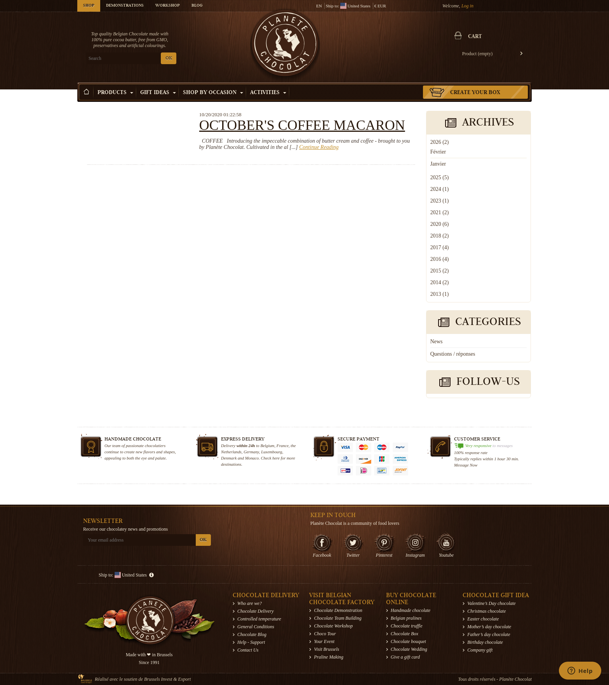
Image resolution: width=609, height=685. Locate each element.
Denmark (229, 458)
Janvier (438, 164)
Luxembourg (271, 451)
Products (115, 93)
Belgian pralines (406, 618)
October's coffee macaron (302, 125)
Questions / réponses (452, 354)
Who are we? (249, 603)
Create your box (475, 93)
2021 (439, 212)
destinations (231, 464)
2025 (439, 177)
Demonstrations (125, 5)
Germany (251, 451)
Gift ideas (158, 93)
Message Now (465, 465)
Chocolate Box (404, 633)
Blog (196, 5)
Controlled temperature (259, 619)
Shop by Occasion (213, 93)
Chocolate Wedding (409, 649)
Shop (88, 5)
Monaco (252, 458)
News (436, 341)
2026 (439, 142)
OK (168, 58)
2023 (439, 201)
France (283, 445)
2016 (439, 259)
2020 (439, 224)
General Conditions (255, 626)
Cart (475, 37)
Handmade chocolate (410, 610)
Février (438, 152)
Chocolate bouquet (408, 641)
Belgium (267, 445)
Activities (268, 93)
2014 (439, 282)
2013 (439, 294)
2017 (439, 247)
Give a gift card (405, 657)
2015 (439, 271)
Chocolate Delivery (255, 611)
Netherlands (231, 451)
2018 (439, 236)
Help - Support (251, 642)
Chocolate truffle (407, 626)
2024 (439, 189)
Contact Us (247, 650)
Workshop (167, 5)
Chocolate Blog (251, 634)
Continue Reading (319, 147)
